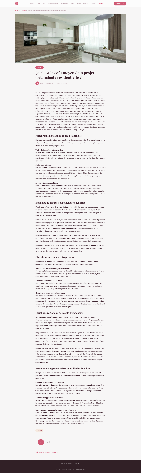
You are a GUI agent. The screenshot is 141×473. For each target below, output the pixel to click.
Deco (43, 3)
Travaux (100, 3)
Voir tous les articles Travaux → (46, 452)
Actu (38, 3)
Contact (77, 463)
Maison (85, 3)
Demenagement (53, 3)
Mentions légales (66, 463)
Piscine (93, 3)
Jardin (79, 3)
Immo (73, 3)
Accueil (31, 3)
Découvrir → (120, 3)
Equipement (64, 3)
